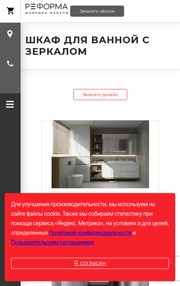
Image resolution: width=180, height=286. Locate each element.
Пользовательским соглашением (52, 242)
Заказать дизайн (100, 94)
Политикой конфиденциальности (90, 232)
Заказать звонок (97, 11)
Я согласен (90, 263)
